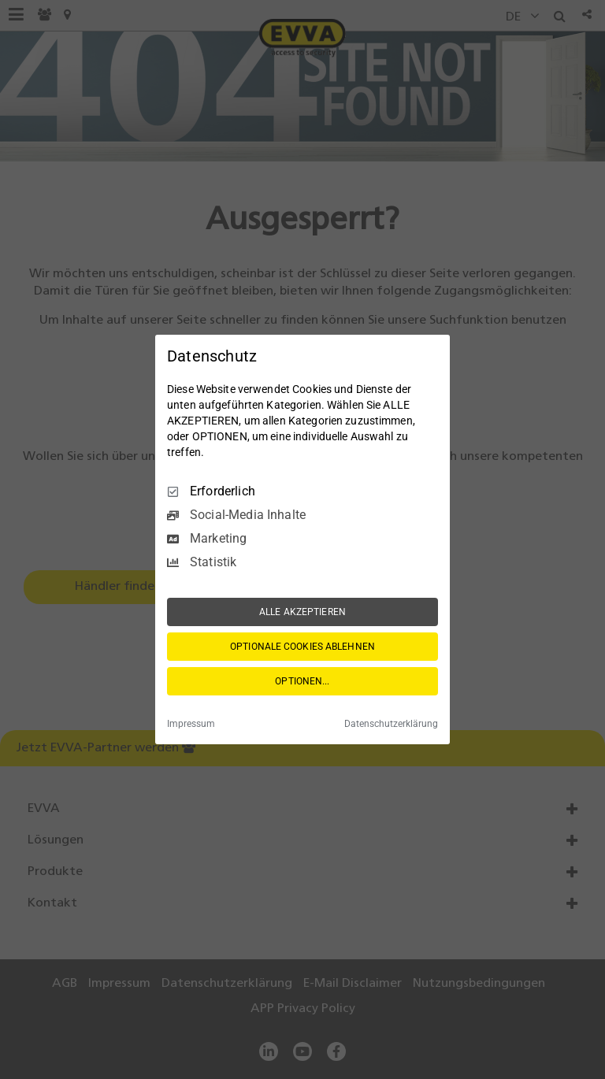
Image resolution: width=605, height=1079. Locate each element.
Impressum (191, 724)
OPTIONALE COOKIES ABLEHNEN (302, 646)
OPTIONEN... (302, 681)
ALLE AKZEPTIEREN (302, 611)
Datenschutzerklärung (391, 724)
